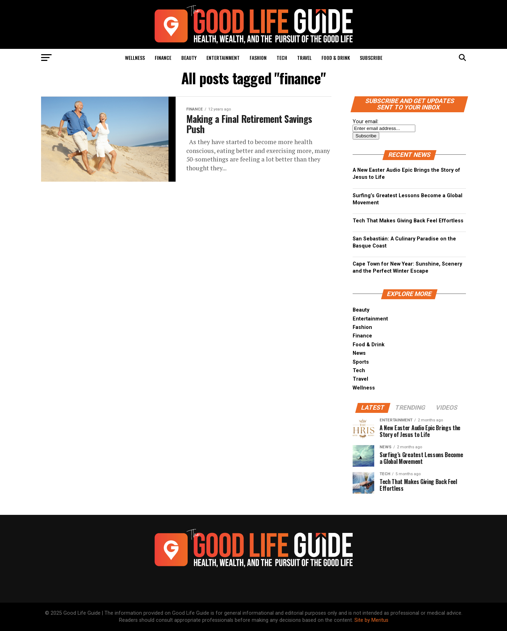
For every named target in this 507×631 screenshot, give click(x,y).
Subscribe (371, 57)
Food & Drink (335, 57)
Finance (163, 57)
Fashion (258, 57)
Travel (304, 57)
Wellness (135, 57)
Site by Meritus (371, 620)
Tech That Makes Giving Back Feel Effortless (408, 221)
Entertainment (223, 57)
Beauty (188, 57)
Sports (361, 362)
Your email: (365, 122)
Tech (282, 57)
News (359, 353)
